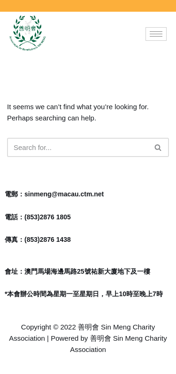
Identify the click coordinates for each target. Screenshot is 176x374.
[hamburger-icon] (156, 34)
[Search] (77, 147)
